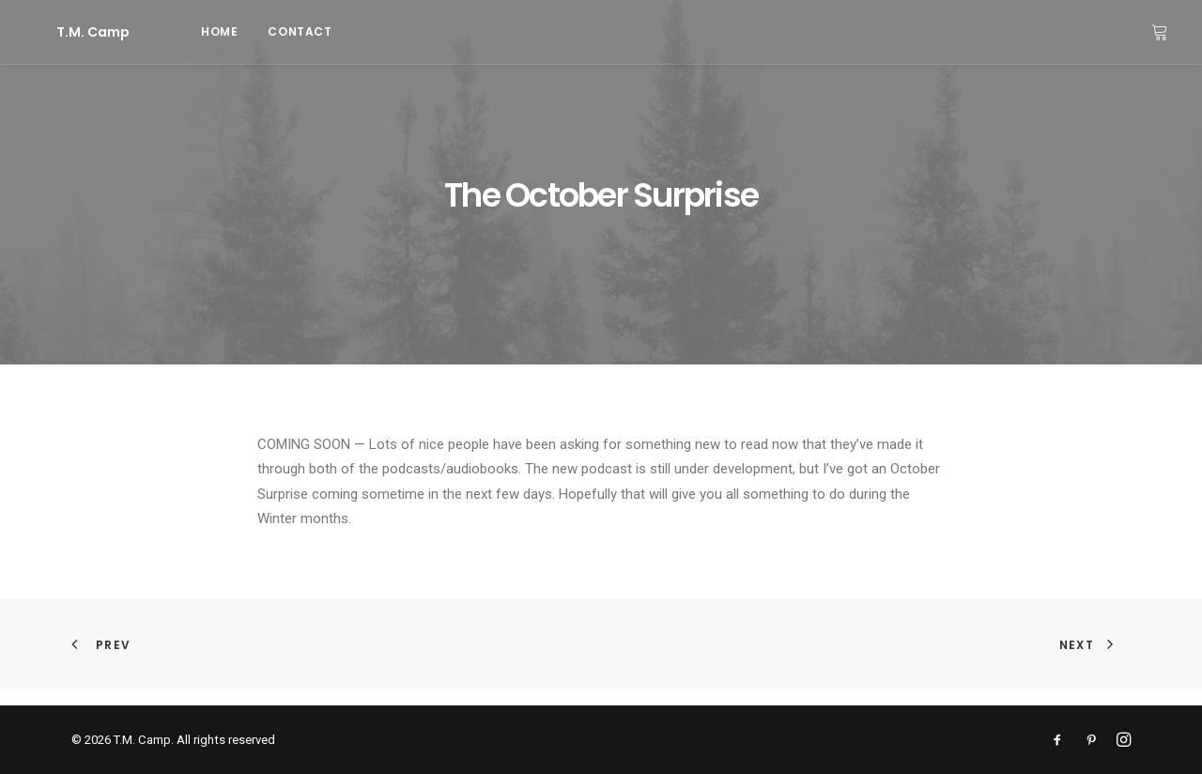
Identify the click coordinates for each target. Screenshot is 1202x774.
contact (251, 31)
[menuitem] (170, 32)
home (170, 31)
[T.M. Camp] (68, 32)
